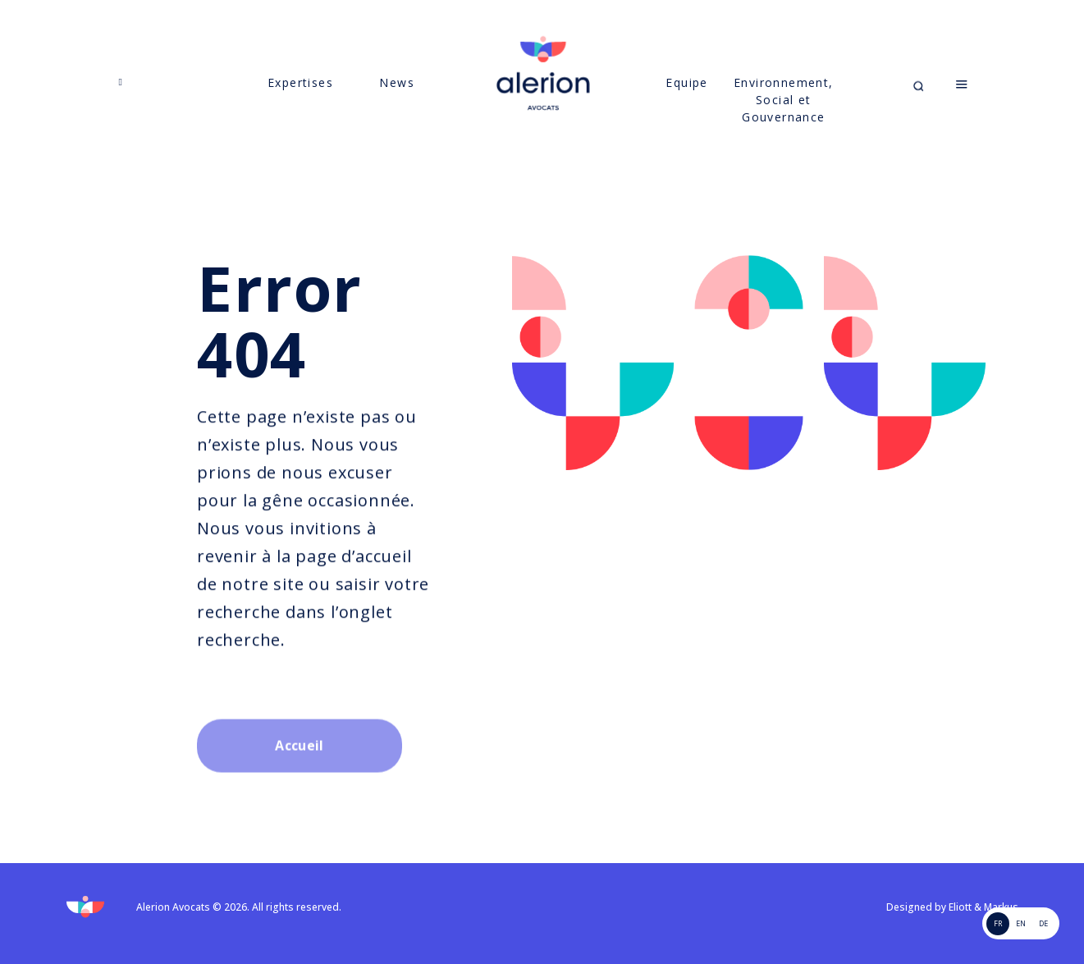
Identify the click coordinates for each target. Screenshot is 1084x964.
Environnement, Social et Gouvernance (783, 117)
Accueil (299, 787)
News (396, 99)
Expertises (300, 99)
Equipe (686, 99)
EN (1021, 923)
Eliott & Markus (983, 907)
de (1043, 923)
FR (998, 923)
